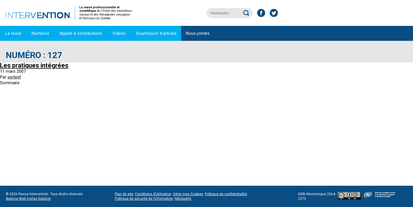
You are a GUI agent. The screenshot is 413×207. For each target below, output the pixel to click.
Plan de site (124, 194)
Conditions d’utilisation (153, 194)
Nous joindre (198, 33)
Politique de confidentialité (226, 194)
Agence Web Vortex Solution (28, 199)
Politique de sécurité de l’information (144, 199)
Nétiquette (183, 199)
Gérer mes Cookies (188, 194)
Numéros (40, 33)
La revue (13, 33)
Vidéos (119, 33)
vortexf (14, 77)
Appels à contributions (81, 33)
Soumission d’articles (156, 33)
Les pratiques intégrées (34, 65)
